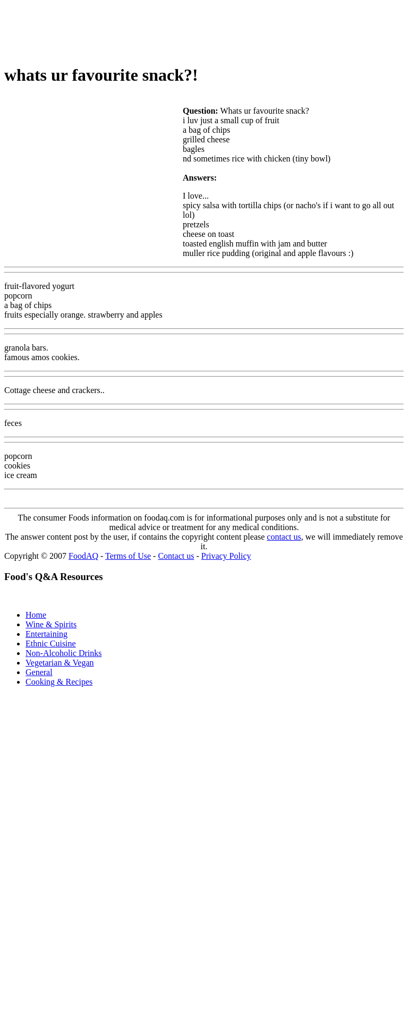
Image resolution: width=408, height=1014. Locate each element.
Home (36, 614)
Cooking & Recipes (59, 681)
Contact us (176, 555)
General (39, 672)
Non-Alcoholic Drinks (64, 653)
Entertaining (46, 633)
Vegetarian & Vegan (60, 662)
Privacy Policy (226, 555)
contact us (284, 536)
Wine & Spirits (51, 624)
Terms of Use (128, 555)
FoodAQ (83, 555)
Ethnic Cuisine (51, 643)
